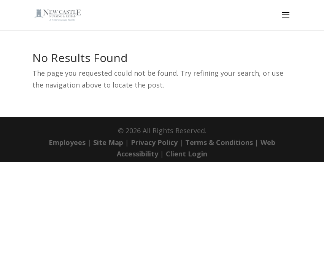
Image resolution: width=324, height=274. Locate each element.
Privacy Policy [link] (154, 142)
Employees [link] (67, 142)
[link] (60, 14)
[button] (286, 19)
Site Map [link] (108, 142)
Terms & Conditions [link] (219, 142)
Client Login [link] (186, 153)
